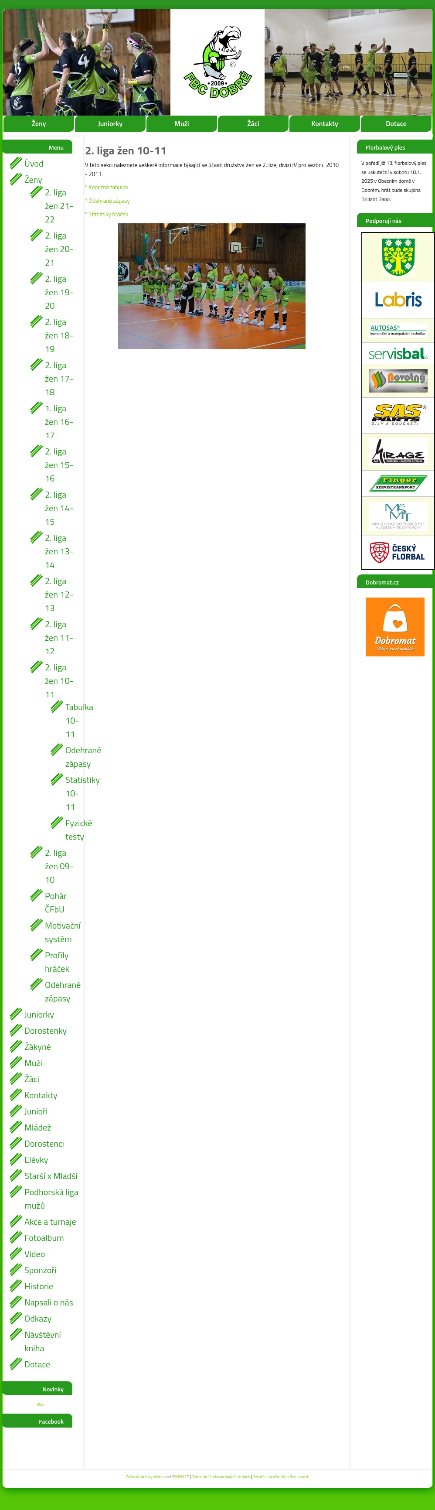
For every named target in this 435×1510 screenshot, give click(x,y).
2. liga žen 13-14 (59, 551)
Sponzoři (40, 1270)
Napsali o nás (48, 1302)
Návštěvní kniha (42, 1341)
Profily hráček (57, 961)
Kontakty (324, 123)
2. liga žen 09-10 (59, 866)
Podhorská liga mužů (51, 1198)
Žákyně (37, 1046)
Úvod (33, 163)
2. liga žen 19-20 (59, 292)
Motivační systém (61, 932)
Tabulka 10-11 (71, 720)
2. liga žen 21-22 (59, 205)
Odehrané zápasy (71, 756)
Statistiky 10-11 (71, 793)
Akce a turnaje (50, 1221)
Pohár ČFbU (56, 902)
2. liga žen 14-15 (59, 508)
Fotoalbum (44, 1237)
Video (34, 1254)
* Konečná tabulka (106, 187)
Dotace (396, 123)
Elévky (36, 1159)
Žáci (253, 123)
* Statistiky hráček (106, 214)
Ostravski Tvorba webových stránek (220, 1476)
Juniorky (110, 123)
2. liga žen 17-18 (59, 378)
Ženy (38, 123)
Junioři (36, 1111)
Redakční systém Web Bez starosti (280, 1476)
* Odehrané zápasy (107, 200)
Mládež (37, 1127)
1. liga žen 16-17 (59, 421)
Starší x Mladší (51, 1175)
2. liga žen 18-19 (59, 335)
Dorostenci (44, 1143)
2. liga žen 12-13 (59, 594)
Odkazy (37, 1318)
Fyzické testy (71, 829)
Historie (38, 1286)
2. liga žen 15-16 (59, 464)
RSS (40, 1404)
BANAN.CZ (180, 1476)
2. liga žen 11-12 (59, 637)
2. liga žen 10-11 (59, 680)
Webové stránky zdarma (146, 1476)
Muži (181, 123)
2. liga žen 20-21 (59, 249)
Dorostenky (45, 1030)
